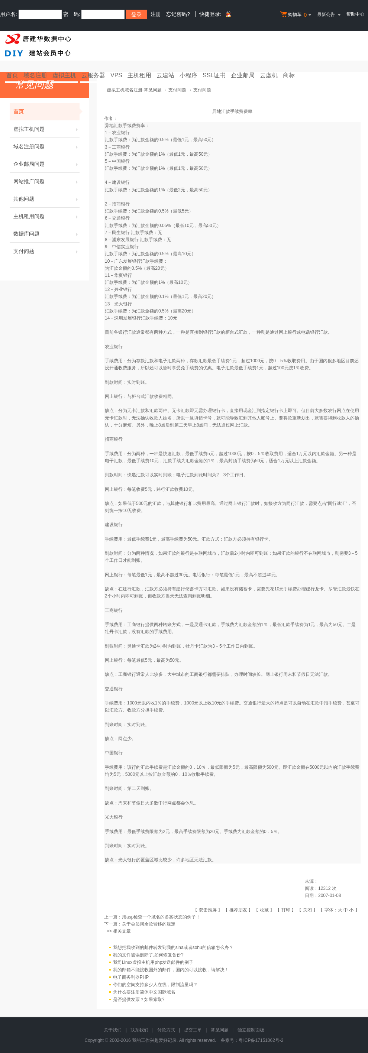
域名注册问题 (46, 146)
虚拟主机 (64, 75)
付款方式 (166, 1030)
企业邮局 (243, 75)
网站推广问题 (46, 181)
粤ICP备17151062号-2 (261, 1040)
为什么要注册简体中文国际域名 (144, 992)
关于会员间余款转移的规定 (148, 924)
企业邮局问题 (46, 164)
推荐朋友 (238, 910)
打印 (285, 910)
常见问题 (220, 1030)
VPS (116, 75)
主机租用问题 (46, 216)
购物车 (296, 15)
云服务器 (93, 75)
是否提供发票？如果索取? (139, 999)
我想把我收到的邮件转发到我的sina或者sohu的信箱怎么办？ (173, 947)
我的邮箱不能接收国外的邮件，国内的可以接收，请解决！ (171, 969)
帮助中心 (355, 14)
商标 (289, 75)
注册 (156, 14)
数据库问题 (46, 234)
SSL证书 (214, 75)
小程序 (188, 75)
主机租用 (139, 75)
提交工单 (193, 1030)
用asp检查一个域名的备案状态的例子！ (161, 917)
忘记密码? (178, 14)
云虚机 (269, 75)
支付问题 (46, 251)
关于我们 (113, 1030)
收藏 (264, 910)
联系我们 (139, 1030)
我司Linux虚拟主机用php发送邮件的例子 (153, 962)
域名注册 (35, 75)
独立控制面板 (251, 1030)
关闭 (307, 910)
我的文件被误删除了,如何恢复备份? (148, 955)
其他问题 (46, 199)
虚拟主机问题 (46, 129)
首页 (12, 75)
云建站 (165, 75)
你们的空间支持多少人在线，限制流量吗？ (155, 984)
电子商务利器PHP (131, 977)
